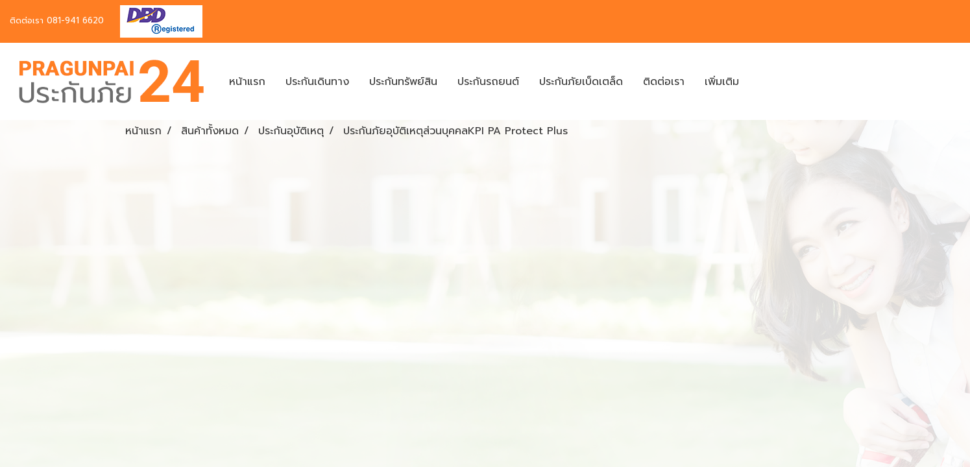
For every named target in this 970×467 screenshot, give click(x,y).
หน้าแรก (247, 82)
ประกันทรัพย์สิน (403, 82)
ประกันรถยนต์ (488, 82)
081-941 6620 (75, 20)
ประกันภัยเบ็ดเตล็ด (581, 82)
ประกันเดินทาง (317, 82)
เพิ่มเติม (722, 82)
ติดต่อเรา (664, 82)
